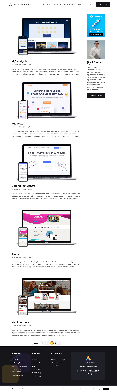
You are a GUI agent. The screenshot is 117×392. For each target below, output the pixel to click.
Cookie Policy (36, 376)
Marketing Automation (20, 363)
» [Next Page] (59, 343)
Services (45, 4)
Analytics (15, 360)
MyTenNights (19, 61)
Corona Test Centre (23, 186)
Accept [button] (106, 389)
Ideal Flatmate (20, 322)
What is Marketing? (58, 360)
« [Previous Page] (44, 343)
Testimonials (81, 4)
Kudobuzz (17, 123)
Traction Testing (17, 375)
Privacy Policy (36, 373)
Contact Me (103, 4)
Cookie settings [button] (95, 389)
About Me (57, 4)
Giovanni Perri (18, 65)
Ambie (16, 254)
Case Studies (69, 4)
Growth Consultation (19, 366)
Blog (91, 4)
